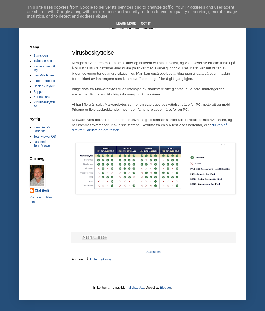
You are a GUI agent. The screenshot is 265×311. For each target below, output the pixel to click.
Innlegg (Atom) (100, 259)
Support (39, 92)
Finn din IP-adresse (42, 129)
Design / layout (44, 86)
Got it (146, 23)
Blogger (165, 287)
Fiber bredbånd (44, 81)
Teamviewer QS (45, 136)
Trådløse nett (43, 61)
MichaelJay (136, 287)
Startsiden (153, 252)
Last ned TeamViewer (42, 143)
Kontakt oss (42, 97)
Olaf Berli (42, 190)
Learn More (126, 23)
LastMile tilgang (44, 75)
